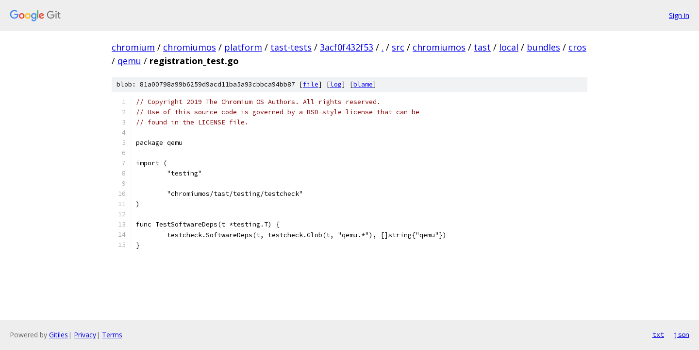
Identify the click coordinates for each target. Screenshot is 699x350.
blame (363, 84)
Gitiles (58, 334)
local (508, 47)
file (310, 84)
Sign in (679, 15)
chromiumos (189, 47)
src (398, 47)
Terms (112, 334)
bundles (543, 47)
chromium (133, 47)
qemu (129, 61)
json (681, 334)
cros (577, 47)
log (336, 84)
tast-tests (291, 47)
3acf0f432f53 (346, 47)
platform (243, 47)
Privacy (85, 334)
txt (658, 334)
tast (482, 47)
